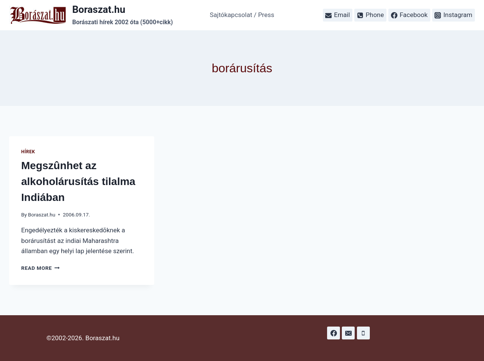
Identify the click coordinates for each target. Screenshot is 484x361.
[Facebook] (333, 333)
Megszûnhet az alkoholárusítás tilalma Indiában (78, 181)
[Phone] (363, 333)
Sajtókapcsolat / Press (242, 15)
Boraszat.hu (41, 215)
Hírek (28, 151)
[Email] (348, 333)
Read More (40, 268)
